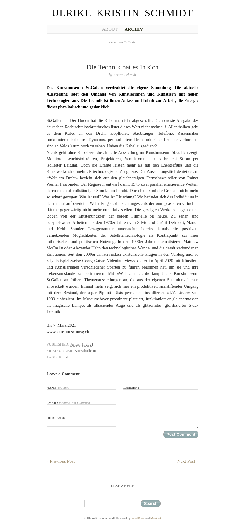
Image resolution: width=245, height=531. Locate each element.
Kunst (63, 357)
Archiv (134, 29)
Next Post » (187, 461)
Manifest (155, 518)
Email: (81, 406)
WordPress (137, 518)
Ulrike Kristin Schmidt (122, 13)
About (110, 29)
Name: (81, 391)
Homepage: (81, 421)
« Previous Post (61, 461)
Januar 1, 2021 (81, 344)
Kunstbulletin (85, 350)
